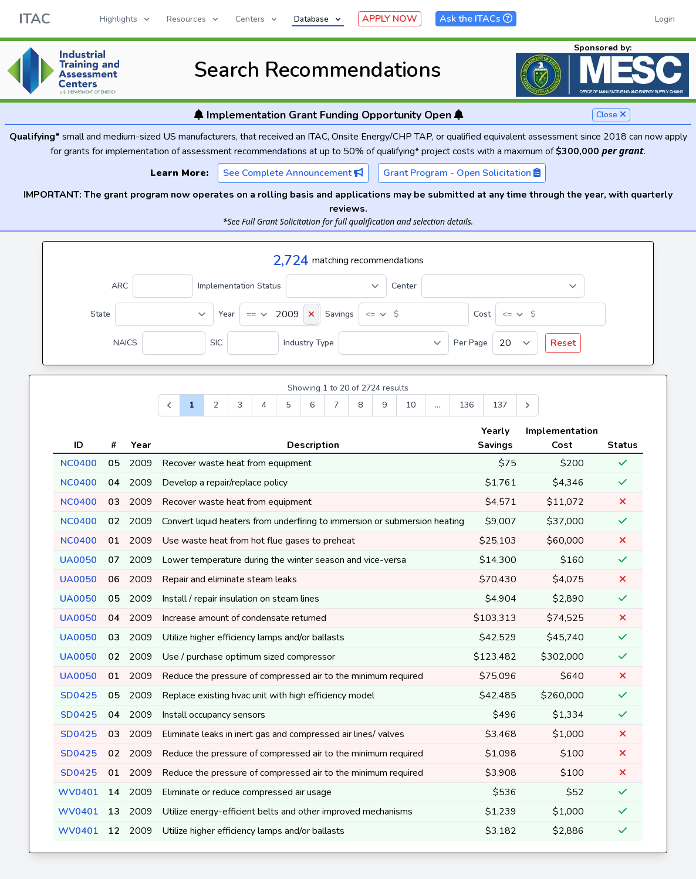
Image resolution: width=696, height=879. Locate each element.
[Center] (502, 286)
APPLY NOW (389, 18)
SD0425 (78, 695)
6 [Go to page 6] (312, 404)
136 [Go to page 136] (467, 404)
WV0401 (78, 792)
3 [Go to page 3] (240, 404)
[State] (164, 314)
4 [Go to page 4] (264, 404)
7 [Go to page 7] (336, 404)
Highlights (125, 19)
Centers (257, 19)
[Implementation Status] (336, 286)
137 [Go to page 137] (500, 404)
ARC (120, 285)
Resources (193, 19)
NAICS (125, 342)
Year (226, 314)
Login (665, 19)
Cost (482, 314)
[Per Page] (515, 343)
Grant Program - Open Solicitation (461, 173)
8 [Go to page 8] (360, 404)
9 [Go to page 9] (384, 404)
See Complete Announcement (293, 173)
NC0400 (78, 463)
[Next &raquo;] (527, 405)
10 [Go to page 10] (410, 404)
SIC (216, 342)
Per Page (471, 342)
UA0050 (78, 560)
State (100, 314)
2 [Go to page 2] (216, 404)
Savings (339, 314)
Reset (563, 343)
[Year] (279, 314)
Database (318, 19)
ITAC (34, 18)
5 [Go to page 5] (288, 404)
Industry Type (308, 342)
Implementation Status (239, 285)
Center (404, 285)
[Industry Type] (394, 343)
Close (611, 114)
